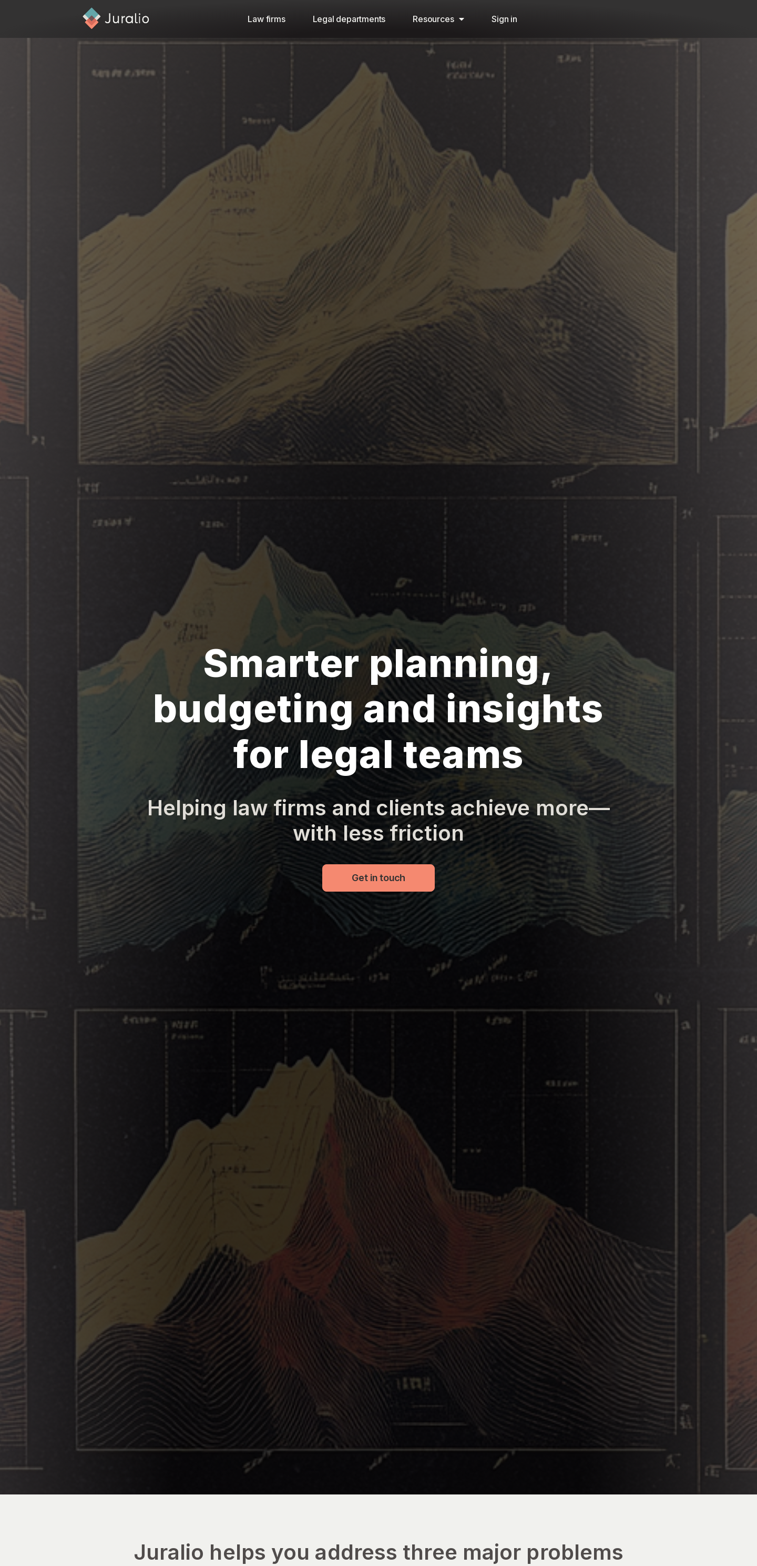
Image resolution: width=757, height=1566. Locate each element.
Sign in (504, 19)
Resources (438, 18)
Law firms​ (266, 19)
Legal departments (349, 19)
